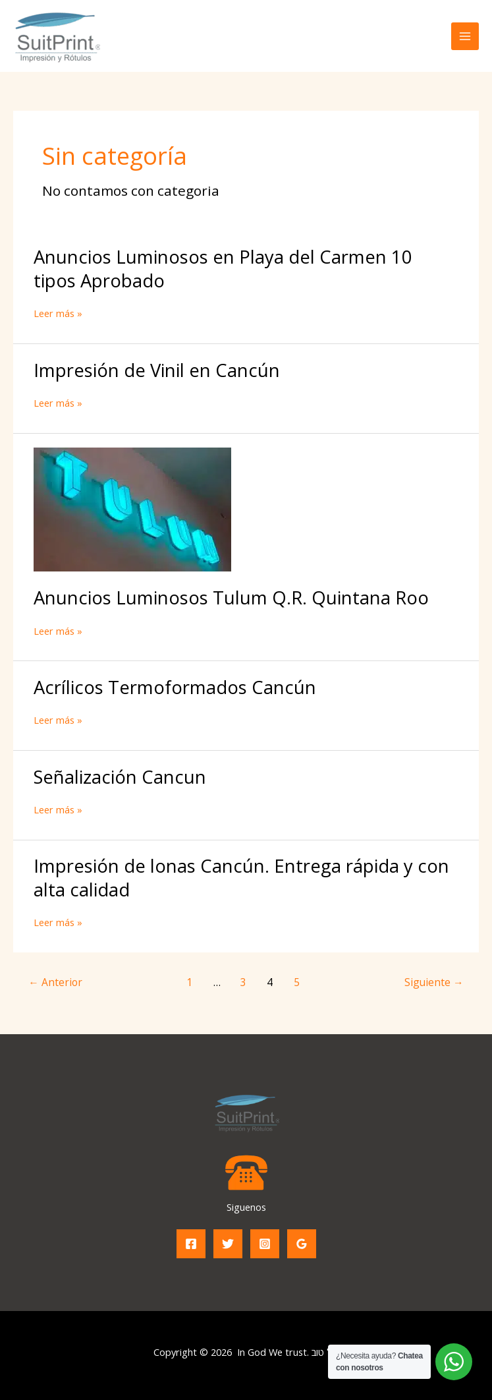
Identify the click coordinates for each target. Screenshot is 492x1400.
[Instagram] (264, 1243)
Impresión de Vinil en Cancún (157, 370)
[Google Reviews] (301, 1243)
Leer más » (58, 313)
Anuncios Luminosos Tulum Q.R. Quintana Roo (231, 597)
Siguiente (434, 982)
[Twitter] (227, 1243)
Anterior (55, 982)
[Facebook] (191, 1243)
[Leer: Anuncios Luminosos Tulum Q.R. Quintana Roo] (132, 508)
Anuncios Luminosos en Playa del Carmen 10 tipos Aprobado (223, 269)
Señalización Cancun (120, 777)
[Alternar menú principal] (465, 36)
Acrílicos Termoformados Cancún (175, 687)
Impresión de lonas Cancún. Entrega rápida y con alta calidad (241, 878)
